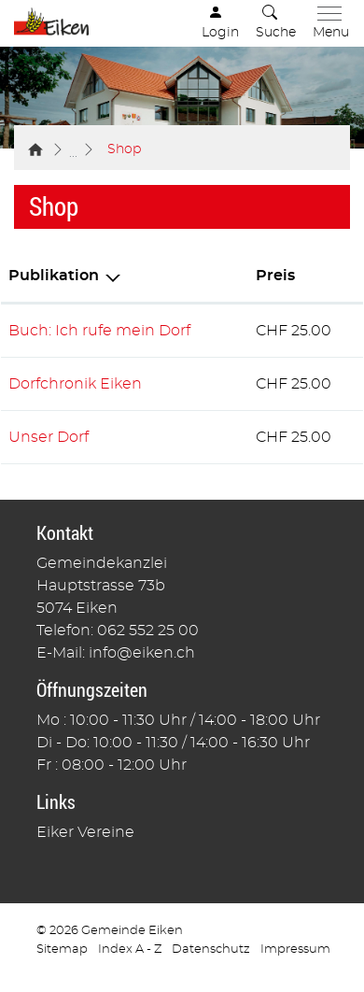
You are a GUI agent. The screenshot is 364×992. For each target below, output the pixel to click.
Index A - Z (129, 949)
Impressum (295, 949)
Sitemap (62, 949)
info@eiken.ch (142, 652)
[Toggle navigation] (327, 23)
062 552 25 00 (148, 630)
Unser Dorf (48, 437)
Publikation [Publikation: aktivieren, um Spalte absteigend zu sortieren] (53, 275)
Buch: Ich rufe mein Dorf (99, 330)
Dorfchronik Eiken (75, 383)
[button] (275, 23)
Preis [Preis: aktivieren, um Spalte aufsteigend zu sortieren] (275, 275)
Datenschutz (211, 949)
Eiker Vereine (85, 832)
